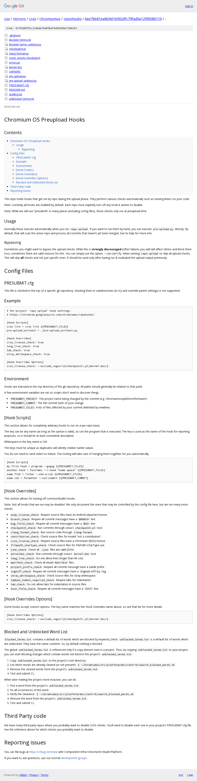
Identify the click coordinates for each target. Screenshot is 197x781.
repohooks (73, 18)
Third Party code (20, 186)
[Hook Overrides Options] (32, 178)
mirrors (19, 18)
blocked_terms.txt (20, 40)
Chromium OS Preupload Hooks (30, 141)
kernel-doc (15, 67)
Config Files (17, 153)
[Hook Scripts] (24, 170)
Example (21, 161)
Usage (20, 145)
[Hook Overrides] (26, 174)
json (190, 775)
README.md (17, 90)
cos (7, 18)
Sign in (189, 6)
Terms (44, 775)
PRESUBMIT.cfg (19, 85)
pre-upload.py (17, 76)
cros (32, 18)
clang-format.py (19, 53)
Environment (24, 166)
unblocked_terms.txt (21, 99)
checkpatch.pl (17, 49)
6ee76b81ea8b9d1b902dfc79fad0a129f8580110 (123, 18)
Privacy (33, 775)
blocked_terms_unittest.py (25, 44)
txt (181, 775)
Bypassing (28, 149)
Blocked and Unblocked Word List (37, 182)
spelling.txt (15, 94)
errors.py (14, 62)
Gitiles (23, 775)
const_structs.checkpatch (24, 58)
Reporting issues (20, 190)
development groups (74, 758)
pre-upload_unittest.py (23, 80)
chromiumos (49, 18)
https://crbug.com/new (43, 752)
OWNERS (15, 71)
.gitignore (15, 35)
